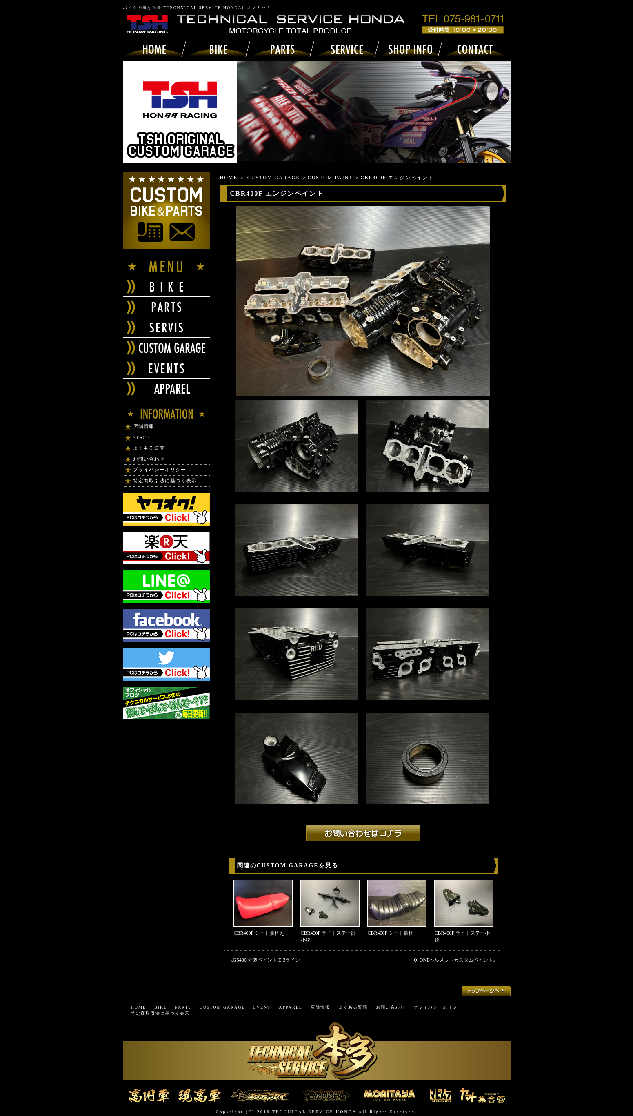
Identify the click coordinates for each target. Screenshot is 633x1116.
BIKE (160, 1007)
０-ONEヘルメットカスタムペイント (453, 960)
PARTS (183, 1007)
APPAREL (290, 1007)
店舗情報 (143, 426)
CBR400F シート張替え (259, 933)
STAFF (141, 437)
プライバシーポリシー (159, 469)
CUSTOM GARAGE (273, 177)
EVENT (262, 1007)
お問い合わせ (149, 459)
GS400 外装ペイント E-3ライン (266, 960)
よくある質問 (149, 448)
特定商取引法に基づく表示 (165, 480)
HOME (229, 177)
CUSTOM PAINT (330, 177)
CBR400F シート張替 (390, 933)
